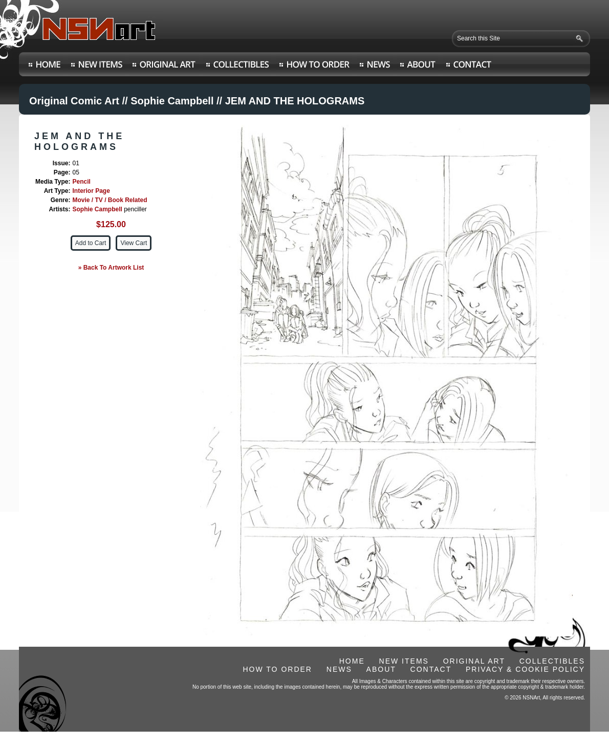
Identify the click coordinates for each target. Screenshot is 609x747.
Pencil (81, 181)
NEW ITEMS (404, 661)
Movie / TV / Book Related (109, 200)
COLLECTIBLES (552, 661)
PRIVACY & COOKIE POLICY (525, 669)
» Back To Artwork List (111, 267)
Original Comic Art (74, 100)
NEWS (339, 669)
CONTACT (431, 669)
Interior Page (91, 190)
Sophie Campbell (171, 100)
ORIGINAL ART (474, 661)
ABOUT (381, 669)
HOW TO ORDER (277, 669)
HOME (352, 661)
